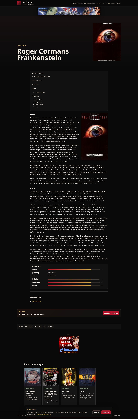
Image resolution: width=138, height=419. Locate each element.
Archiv (107, 3)
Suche (113, 3)
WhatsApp (28, 326)
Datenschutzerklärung (43, 415)
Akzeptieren (106, 412)
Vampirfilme (100, 3)
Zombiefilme (91, 3)
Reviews (74, 3)
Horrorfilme (81, 3)
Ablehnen (96, 412)
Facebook (38, 326)
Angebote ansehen (111, 313)
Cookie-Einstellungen (114, 415)
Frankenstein (36, 301)
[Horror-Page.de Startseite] (26, 3)
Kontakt (118, 3)
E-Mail (50, 326)
